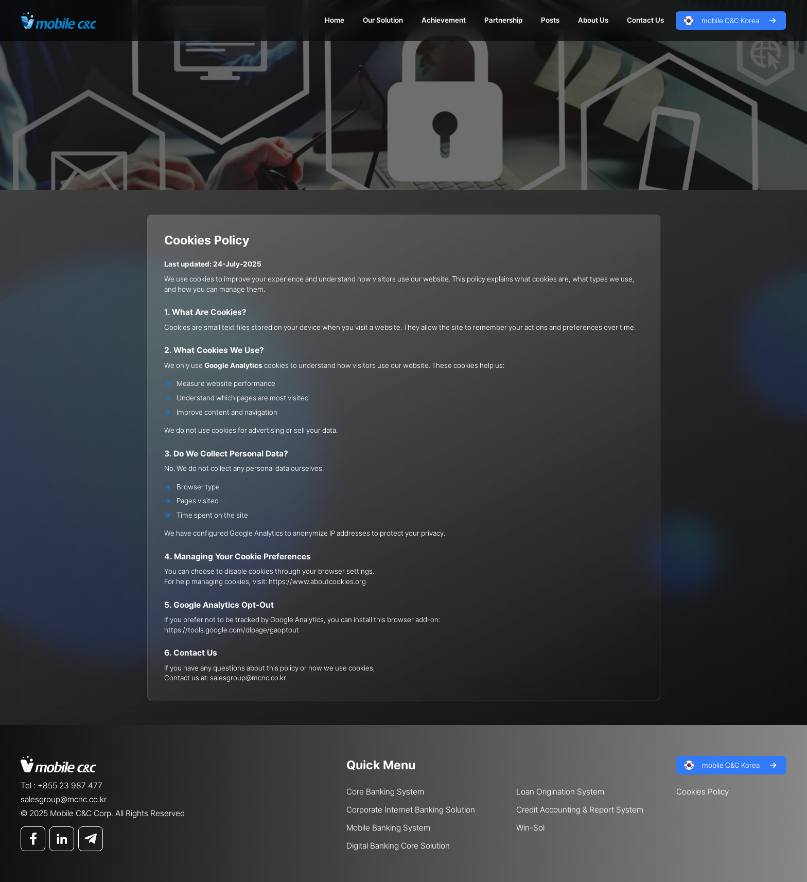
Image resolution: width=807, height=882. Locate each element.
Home (334, 20)
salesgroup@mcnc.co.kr (248, 678)
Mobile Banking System (388, 828)
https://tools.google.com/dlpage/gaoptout (231, 630)
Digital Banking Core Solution (398, 846)
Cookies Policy (702, 792)
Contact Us (645, 20)
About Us (593, 20)
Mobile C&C (58, 20)
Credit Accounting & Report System (579, 810)
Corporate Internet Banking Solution (410, 810)
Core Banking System (385, 792)
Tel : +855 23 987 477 (61, 785)
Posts (550, 20)
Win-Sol (530, 828)
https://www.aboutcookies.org (317, 581)
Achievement (444, 20)
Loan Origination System (560, 792)
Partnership (503, 20)
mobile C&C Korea (730, 20)
